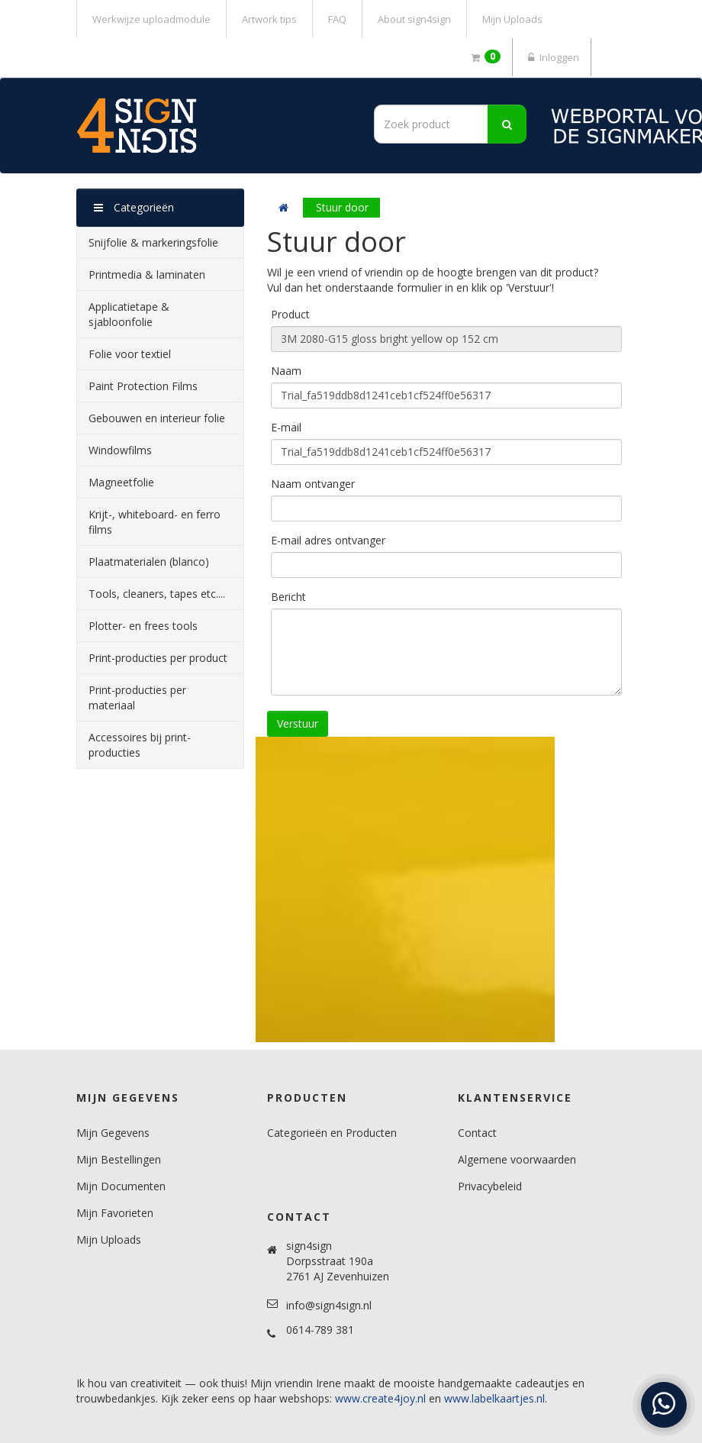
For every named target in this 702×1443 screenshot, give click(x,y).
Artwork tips (269, 19)
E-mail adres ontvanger (328, 540)
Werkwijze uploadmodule (151, 19)
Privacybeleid (490, 1186)
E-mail (286, 427)
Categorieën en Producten (332, 1132)
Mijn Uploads (512, 19)
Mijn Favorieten (114, 1213)
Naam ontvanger (313, 483)
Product (290, 314)
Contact (477, 1132)
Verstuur (297, 723)
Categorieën (134, 207)
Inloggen (551, 57)
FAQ (337, 19)
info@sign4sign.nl (329, 1305)
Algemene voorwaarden (517, 1159)
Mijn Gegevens (113, 1132)
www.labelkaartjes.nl (494, 1398)
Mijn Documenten (121, 1186)
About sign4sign (414, 19)
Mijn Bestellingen (118, 1159)
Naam (286, 370)
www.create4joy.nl (380, 1398)
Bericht (288, 596)
